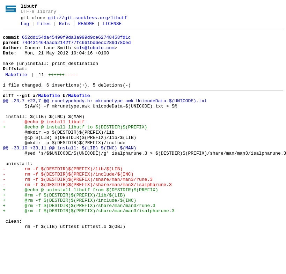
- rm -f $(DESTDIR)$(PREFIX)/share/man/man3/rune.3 (78, 210)
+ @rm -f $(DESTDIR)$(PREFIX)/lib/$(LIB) (64, 228)
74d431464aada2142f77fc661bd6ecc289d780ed (76, 48)
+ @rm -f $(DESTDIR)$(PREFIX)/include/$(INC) (69, 235)
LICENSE (112, 27)
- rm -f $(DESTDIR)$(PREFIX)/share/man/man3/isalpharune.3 (87, 216)
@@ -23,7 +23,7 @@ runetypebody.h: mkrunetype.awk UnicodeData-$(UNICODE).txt (105, 115)
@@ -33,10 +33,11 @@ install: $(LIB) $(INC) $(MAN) (69, 172)
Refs (64, 27)
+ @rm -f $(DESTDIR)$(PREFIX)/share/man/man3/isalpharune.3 (88, 247)
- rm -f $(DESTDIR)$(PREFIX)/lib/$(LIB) (63, 197)
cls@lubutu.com (95, 54)
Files (44, 27)
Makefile (16, 86)
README (86, 27)
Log (25, 27)
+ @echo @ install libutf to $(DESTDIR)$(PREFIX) (75, 147)
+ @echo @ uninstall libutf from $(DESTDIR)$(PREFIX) (80, 222)
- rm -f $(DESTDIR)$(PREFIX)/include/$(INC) (68, 203)
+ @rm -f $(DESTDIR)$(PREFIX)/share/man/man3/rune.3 (79, 241)
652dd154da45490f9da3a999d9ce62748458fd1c (76, 41)
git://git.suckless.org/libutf (87, 20)
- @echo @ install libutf (44, 141)
